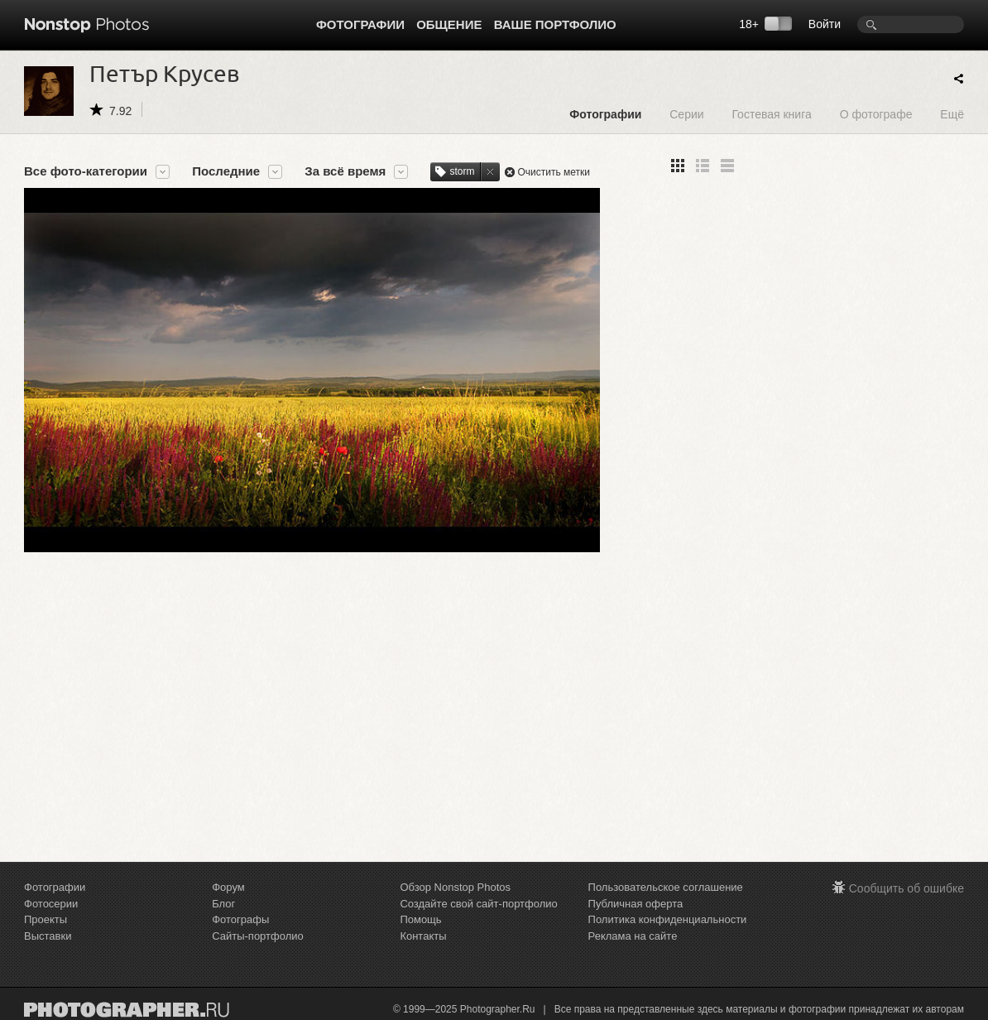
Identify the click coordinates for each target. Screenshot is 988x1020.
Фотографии (360, 24)
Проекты (45, 919)
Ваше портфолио (555, 24)
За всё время (345, 171)
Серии (686, 114)
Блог (223, 903)
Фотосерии (51, 903)
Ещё (952, 114)
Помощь (420, 919)
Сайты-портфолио (258, 936)
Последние (226, 171)
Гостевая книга (771, 114)
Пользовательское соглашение (665, 887)
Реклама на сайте (633, 936)
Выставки (47, 936)
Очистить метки (553, 172)
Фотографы (240, 919)
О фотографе (876, 114)
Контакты (423, 936)
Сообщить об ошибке (906, 888)
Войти (824, 24)
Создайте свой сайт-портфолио (478, 903)
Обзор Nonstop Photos (455, 887)
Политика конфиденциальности (667, 919)
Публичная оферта (635, 903)
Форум (228, 887)
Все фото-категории (85, 171)
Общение (449, 24)
